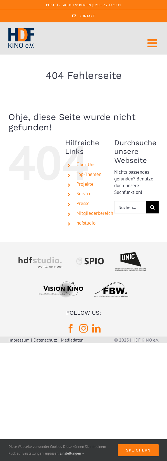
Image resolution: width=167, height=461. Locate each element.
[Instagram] (83, 328)
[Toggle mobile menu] (153, 43)
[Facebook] (70, 328)
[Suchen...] (130, 207)
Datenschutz (45, 340)
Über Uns (86, 164)
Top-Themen (89, 174)
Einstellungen (72, 453)
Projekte (85, 184)
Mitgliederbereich (95, 213)
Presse (83, 203)
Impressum (19, 340)
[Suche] (152, 207)
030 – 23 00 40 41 (107, 5)
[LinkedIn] (96, 328)
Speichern (138, 450)
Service (84, 193)
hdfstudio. (87, 223)
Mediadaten (72, 340)
